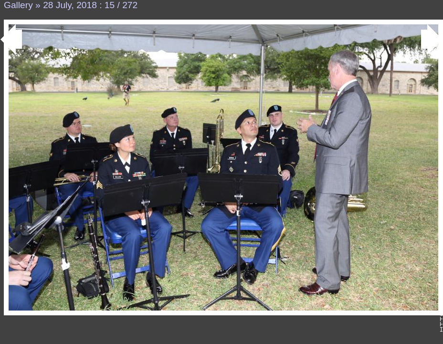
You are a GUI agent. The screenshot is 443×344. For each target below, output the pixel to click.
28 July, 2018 (70, 5)
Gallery (18, 5)
